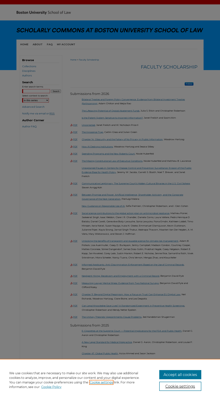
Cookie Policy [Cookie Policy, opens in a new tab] (51, 387)
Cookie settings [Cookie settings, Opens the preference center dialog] (180, 386)
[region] (110, 380)
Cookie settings (101, 382)
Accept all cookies (180, 374)
